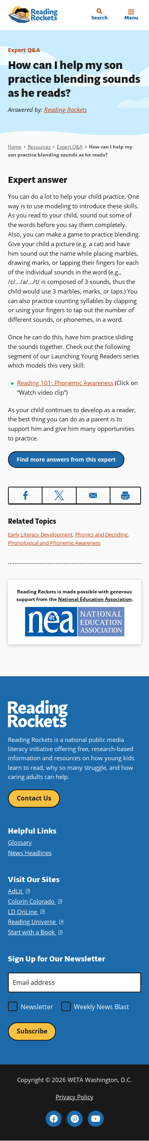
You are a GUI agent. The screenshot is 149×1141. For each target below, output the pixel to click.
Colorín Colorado (35, 901)
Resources (39, 146)
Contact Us (34, 798)
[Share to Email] (93, 495)
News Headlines (30, 853)
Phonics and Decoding (101, 534)
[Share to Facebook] (25, 495)
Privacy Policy (74, 1097)
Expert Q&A (24, 50)
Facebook (53, 1118)
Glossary (20, 842)
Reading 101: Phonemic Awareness (65, 383)
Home (14, 146)
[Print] (125, 495)
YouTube (95, 1118)
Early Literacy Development (40, 534)
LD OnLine (26, 912)
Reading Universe (35, 922)
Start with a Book (35, 932)
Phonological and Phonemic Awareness (54, 542)
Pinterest (74, 1118)
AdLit (19, 891)
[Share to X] (59, 495)
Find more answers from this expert (66, 459)
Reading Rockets (65, 110)
